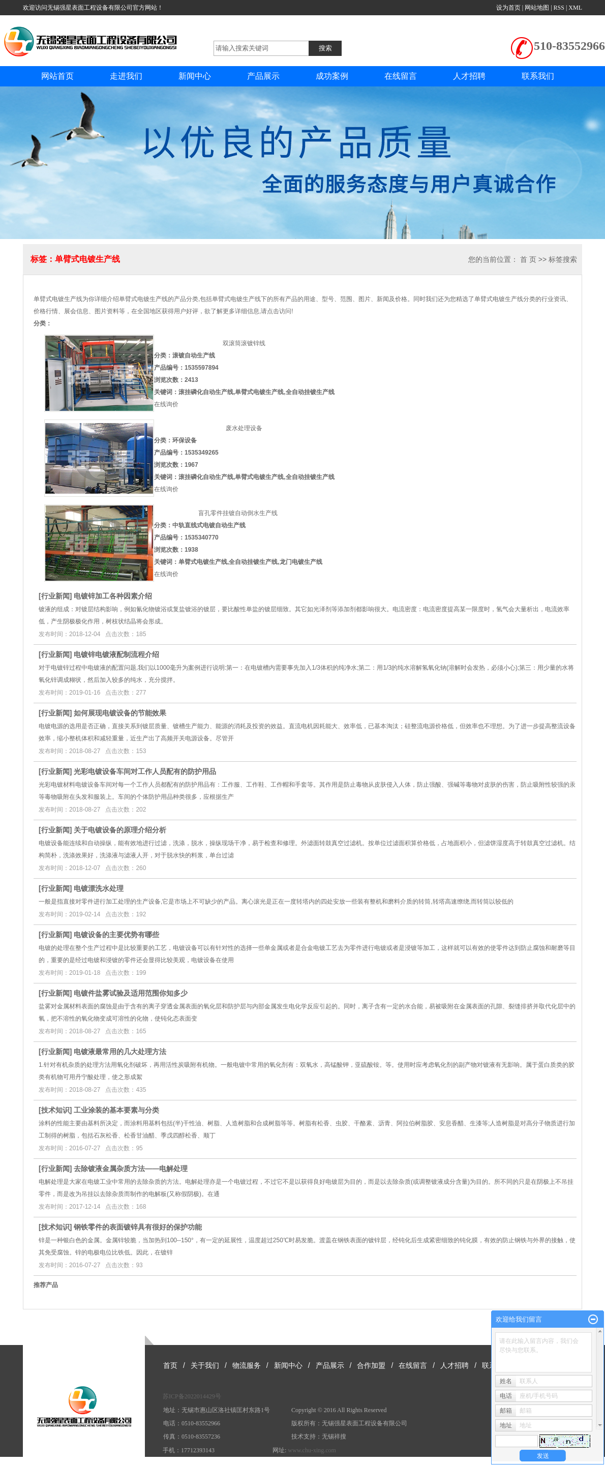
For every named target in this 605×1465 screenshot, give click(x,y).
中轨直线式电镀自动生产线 (209, 525)
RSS (559, 7)
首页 (170, 1365)
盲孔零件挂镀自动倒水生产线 (238, 513)
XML (575, 7)
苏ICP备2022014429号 (192, 1396)
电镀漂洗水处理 (99, 888)
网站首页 (57, 76)
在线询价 (166, 404)
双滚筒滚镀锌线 (244, 343)
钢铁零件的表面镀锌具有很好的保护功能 (138, 1227)
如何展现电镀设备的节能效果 (120, 713)
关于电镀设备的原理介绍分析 (120, 830)
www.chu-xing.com (312, 1450)
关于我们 (205, 1365)
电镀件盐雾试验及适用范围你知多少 (131, 993)
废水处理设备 (244, 428)
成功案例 (332, 76)
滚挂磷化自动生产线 (205, 392)
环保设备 (184, 440)
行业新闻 (55, 596)
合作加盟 (371, 1365)
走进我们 (126, 76)
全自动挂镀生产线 (310, 392)
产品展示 (263, 76)
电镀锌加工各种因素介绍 (113, 596)
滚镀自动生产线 (193, 355)
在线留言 (400, 76)
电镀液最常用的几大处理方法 (120, 1052)
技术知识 (55, 1110)
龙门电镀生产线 (301, 561)
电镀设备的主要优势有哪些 (116, 935)
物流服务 (246, 1365)
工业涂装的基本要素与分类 (116, 1110)
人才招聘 (469, 76)
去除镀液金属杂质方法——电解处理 (131, 1168)
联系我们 (538, 76)
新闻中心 (194, 76)
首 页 (528, 259)
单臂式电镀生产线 (259, 392)
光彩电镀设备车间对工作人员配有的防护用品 (145, 771)
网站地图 (537, 7)
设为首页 (508, 7)
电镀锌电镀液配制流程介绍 (116, 654)
